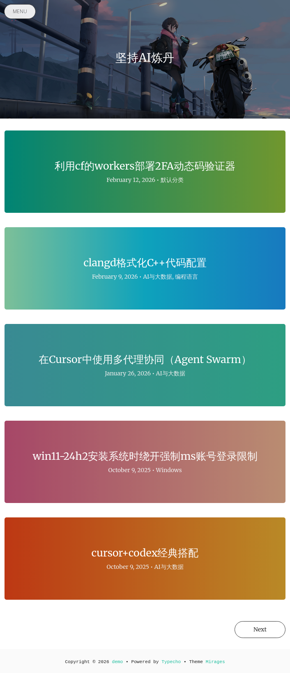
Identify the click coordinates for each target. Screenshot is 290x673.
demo (117, 661)
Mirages (215, 661)
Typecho (171, 661)
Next (260, 629)
